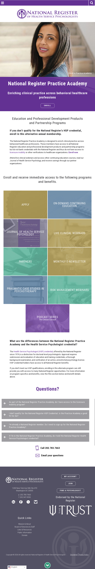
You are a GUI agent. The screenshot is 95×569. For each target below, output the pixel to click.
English (12, 567)
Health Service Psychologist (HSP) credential (33, 351)
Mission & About (24, 524)
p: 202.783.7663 (24, 495)
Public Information (25, 532)
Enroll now (73, 152)
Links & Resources (25, 530)
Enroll (47, 106)
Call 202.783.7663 (50, 448)
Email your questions (52, 455)
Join (70, 483)
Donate (24, 535)
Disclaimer (74, 555)
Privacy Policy (84, 555)
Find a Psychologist (70, 491)
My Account (70, 476)
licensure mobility (17, 152)
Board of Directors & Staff (25, 527)
